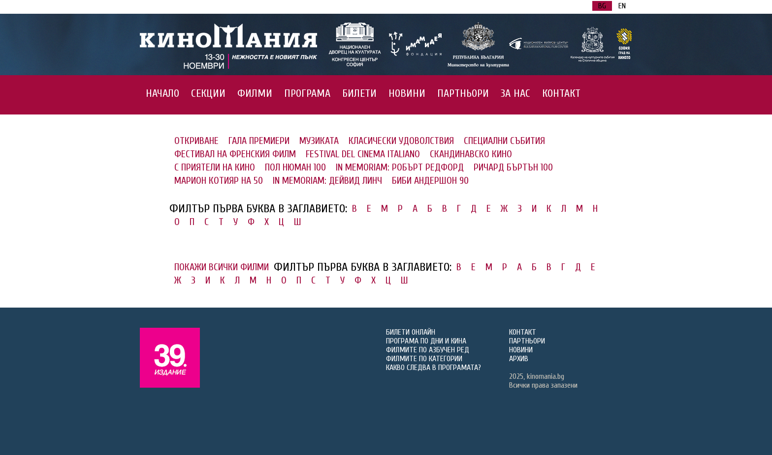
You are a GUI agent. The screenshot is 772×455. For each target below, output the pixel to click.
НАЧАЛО (162, 93)
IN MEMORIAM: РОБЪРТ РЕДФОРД (400, 167)
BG (602, 5)
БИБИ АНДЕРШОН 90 (430, 180)
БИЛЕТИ (359, 93)
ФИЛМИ (254, 93)
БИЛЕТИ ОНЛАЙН (410, 332)
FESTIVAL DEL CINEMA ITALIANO (363, 154)
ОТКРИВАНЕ (196, 140)
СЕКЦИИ (208, 93)
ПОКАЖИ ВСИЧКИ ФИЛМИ (221, 267)
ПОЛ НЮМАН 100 (295, 167)
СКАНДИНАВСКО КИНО (471, 154)
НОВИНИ (406, 93)
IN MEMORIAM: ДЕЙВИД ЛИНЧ (327, 180)
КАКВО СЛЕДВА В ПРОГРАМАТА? (433, 367)
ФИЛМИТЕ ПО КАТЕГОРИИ (424, 358)
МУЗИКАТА (319, 140)
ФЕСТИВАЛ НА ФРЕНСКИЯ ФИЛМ (235, 154)
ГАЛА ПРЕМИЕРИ (259, 140)
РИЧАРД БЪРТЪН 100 (513, 167)
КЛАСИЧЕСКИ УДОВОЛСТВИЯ (401, 140)
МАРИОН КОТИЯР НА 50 (218, 180)
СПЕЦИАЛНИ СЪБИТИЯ (504, 140)
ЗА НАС (515, 93)
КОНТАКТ (561, 93)
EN (622, 5)
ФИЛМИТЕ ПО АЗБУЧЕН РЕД (427, 349)
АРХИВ (518, 358)
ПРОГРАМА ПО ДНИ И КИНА (426, 341)
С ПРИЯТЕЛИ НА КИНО (214, 167)
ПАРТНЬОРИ (463, 93)
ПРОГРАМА (307, 93)
